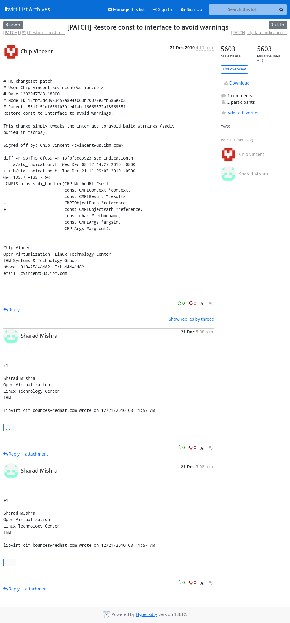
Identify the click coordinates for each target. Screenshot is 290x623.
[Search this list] (242, 9)
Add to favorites (240, 113)
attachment (36, 454)
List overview (234, 69)
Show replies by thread (191, 319)
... (9, 427)
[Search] (281, 9)
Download (237, 83)
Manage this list (126, 9)
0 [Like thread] (182, 303)
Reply (11, 309)
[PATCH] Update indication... (259, 32)
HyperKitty (146, 614)
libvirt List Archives (26, 9)
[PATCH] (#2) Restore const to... (34, 32)
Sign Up (191, 9)
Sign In (162, 9)
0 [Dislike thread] (192, 303)
